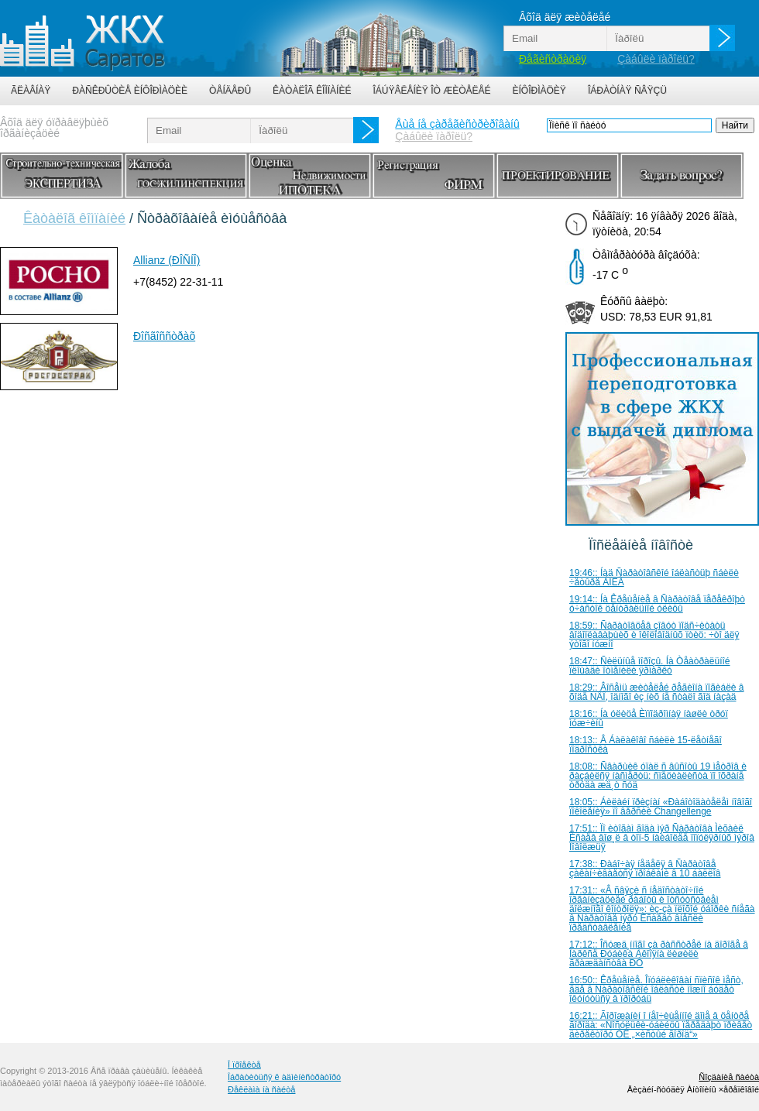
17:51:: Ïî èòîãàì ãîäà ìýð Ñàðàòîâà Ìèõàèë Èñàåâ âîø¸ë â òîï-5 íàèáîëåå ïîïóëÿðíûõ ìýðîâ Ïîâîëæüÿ (661, 837)
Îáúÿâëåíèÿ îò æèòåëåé (431, 90)
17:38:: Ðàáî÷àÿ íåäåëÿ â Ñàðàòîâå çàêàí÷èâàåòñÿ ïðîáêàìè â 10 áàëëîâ (644, 869)
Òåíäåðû (230, 90)
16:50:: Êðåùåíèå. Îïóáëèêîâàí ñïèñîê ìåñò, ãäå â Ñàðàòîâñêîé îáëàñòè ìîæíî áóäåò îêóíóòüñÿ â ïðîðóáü (656, 989)
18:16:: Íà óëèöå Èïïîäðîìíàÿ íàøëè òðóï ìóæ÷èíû (648, 718)
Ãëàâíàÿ (30, 90)
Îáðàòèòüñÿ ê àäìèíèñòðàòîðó (284, 1077)
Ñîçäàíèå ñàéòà (729, 1077)
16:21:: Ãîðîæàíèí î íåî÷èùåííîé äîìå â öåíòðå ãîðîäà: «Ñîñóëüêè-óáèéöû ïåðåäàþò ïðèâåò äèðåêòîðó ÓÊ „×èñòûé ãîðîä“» (660, 1025)
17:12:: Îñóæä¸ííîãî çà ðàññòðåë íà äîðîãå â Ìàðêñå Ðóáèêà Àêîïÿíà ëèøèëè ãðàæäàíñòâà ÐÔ (658, 954)
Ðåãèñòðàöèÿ (552, 59)
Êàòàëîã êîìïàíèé (312, 90)
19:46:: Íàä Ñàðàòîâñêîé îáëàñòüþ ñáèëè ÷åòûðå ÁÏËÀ (654, 578)
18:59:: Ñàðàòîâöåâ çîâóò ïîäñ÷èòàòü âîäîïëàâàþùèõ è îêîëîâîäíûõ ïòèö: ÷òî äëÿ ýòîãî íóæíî (654, 635)
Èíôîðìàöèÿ (539, 90)
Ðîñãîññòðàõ (164, 336)
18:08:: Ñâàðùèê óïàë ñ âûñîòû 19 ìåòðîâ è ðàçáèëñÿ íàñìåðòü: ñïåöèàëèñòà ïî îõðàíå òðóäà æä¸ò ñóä (658, 775)
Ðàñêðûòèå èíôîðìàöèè (129, 90)
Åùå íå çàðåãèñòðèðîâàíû (457, 124)
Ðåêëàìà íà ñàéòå (261, 1089)
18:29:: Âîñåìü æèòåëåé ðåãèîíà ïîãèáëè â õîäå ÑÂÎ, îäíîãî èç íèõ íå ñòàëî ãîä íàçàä (656, 692)
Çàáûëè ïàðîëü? (656, 59)
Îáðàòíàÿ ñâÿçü (627, 90)
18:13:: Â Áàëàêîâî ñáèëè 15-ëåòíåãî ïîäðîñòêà (645, 745)
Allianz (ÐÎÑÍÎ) (166, 260)
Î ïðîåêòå (244, 1064)
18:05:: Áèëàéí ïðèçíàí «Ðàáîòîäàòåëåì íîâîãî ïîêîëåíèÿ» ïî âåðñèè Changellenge (660, 807)
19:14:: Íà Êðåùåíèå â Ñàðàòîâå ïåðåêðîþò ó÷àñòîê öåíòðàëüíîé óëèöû (657, 604)
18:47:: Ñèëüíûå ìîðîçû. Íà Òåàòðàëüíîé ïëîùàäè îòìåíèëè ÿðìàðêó (649, 666)
